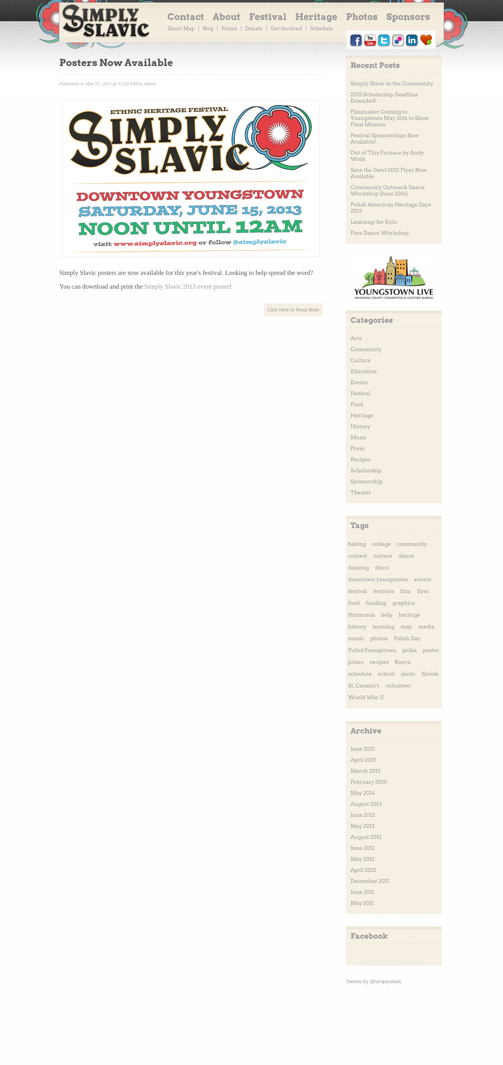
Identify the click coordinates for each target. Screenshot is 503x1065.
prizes (355, 662)
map (406, 626)
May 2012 (362, 859)
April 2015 (363, 760)
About (226, 16)
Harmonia (361, 615)
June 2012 (363, 848)
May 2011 (362, 903)
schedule (360, 674)
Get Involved (286, 28)
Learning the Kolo (374, 222)
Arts (356, 338)
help (386, 615)
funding (376, 603)
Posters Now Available (116, 62)
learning (384, 626)
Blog (207, 28)
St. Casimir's (364, 685)
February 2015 (369, 782)
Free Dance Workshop (380, 233)
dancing (358, 567)
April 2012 (363, 870)
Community (366, 349)
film (405, 591)
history (357, 626)
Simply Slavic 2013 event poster (186, 286)
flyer (423, 591)
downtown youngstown (378, 579)
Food (357, 404)
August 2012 (366, 837)
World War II (366, 697)
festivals (383, 591)
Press (357, 448)
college (381, 544)
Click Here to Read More (293, 310)
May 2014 (363, 793)
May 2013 (362, 826)
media (426, 626)
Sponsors (408, 16)
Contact (185, 16)
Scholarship (366, 470)
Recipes (361, 459)
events (422, 579)
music (356, 638)
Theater (361, 492)
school (386, 674)
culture (382, 556)
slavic (408, 674)
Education (364, 371)
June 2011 (362, 892)
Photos (362, 16)
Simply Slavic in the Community (392, 83)
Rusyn (403, 662)
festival (357, 591)
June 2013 (363, 815)
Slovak (430, 674)
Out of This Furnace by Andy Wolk (387, 155)
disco (382, 567)
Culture (361, 360)
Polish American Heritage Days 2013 (391, 207)
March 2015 (365, 771)
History (360, 426)
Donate (254, 28)
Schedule (321, 28)
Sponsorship (367, 481)
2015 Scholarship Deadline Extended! (384, 97)
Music (359, 437)
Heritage (316, 16)
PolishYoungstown (372, 650)
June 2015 (363, 749)
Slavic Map (181, 28)
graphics (404, 603)
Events (359, 382)
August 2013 (366, 804)
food (354, 603)
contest (357, 556)
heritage (409, 615)
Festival (267, 16)
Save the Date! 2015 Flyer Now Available (389, 173)
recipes (379, 662)
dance (406, 556)
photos (379, 638)
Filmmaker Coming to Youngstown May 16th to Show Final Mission (390, 118)
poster (431, 650)
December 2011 (370, 881)
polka (409, 650)
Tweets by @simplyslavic (374, 981)
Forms (229, 28)
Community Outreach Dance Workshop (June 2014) (388, 190)
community (412, 544)
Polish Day (407, 638)
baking (357, 544)
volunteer (398, 685)
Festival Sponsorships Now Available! (385, 138)
